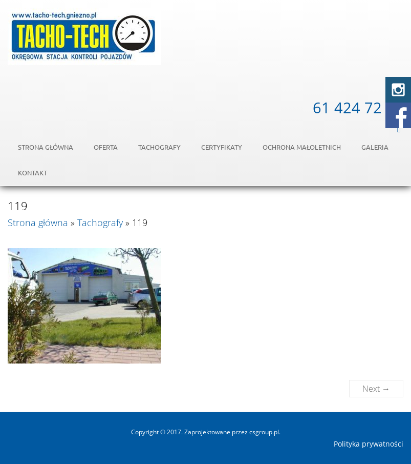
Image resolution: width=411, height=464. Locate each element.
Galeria (374, 147)
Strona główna (45, 147)
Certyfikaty (221, 147)
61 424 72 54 (358, 107)
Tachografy (159, 147)
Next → (376, 388)
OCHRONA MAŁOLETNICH (302, 147)
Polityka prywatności (368, 444)
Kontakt (32, 172)
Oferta (106, 147)
